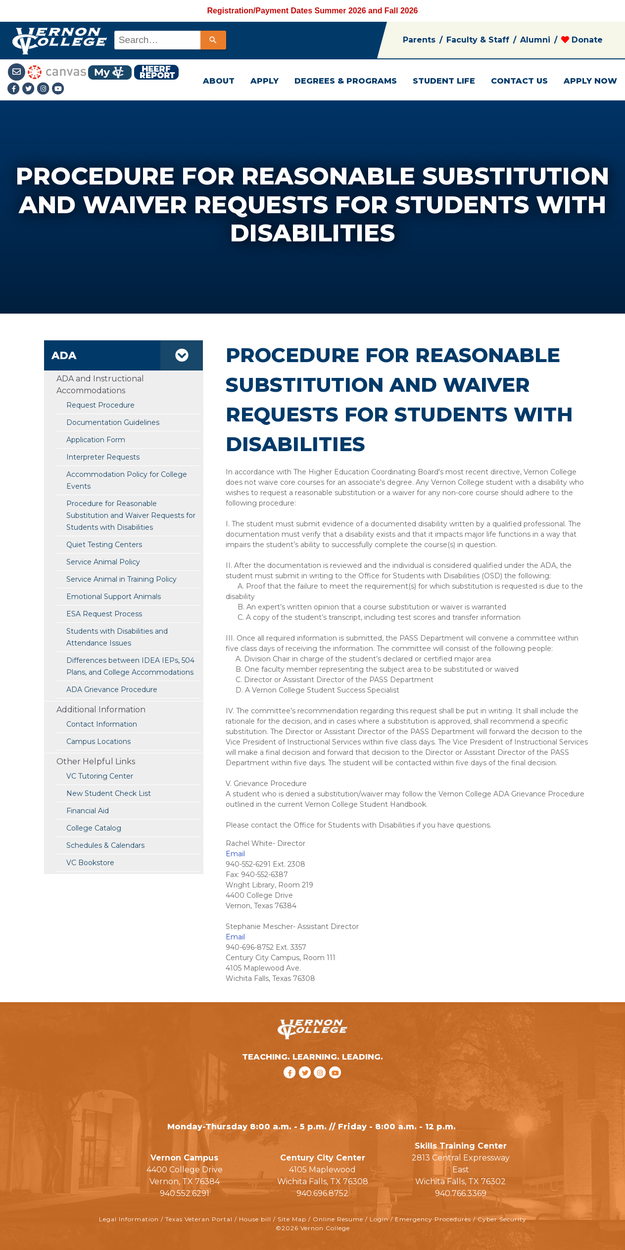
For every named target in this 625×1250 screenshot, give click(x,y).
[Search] (213, 40)
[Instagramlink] (44, 89)
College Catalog (93, 828)
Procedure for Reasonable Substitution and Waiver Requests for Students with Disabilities (130, 515)
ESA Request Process (105, 613)
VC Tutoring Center (99, 776)
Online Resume (338, 1219)
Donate (582, 40)
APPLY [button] (264, 81)
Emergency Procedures (433, 1219)
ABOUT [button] (219, 81)
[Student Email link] (17, 71)
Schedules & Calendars (105, 845)
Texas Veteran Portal (199, 1219)
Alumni (535, 40)
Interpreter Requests (103, 457)
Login (379, 1219)
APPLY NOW (590, 81)
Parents (419, 40)
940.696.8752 (322, 1193)
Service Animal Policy (103, 561)
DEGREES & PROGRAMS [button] (345, 81)
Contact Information (101, 724)
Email (235, 853)
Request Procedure (100, 405)
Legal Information (129, 1219)
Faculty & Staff (477, 40)
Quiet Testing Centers (104, 544)
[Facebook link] (14, 89)
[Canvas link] (57, 71)
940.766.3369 (460, 1193)
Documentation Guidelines (112, 422)
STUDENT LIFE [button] (444, 81)
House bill (255, 1219)
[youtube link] (58, 89)
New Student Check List (108, 793)
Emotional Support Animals (113, 596)
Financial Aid (87, 810)
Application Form (95, 439)
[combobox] (169, 40)
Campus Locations (98, 741)
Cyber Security (502, 1219)
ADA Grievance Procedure (111, 689)
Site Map (292, 1219)
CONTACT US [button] (519, 81)
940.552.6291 (184, 1193)
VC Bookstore (90, 862)
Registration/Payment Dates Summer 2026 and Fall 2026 (312, 10)
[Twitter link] (29, 89)
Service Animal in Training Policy (121, 579)
